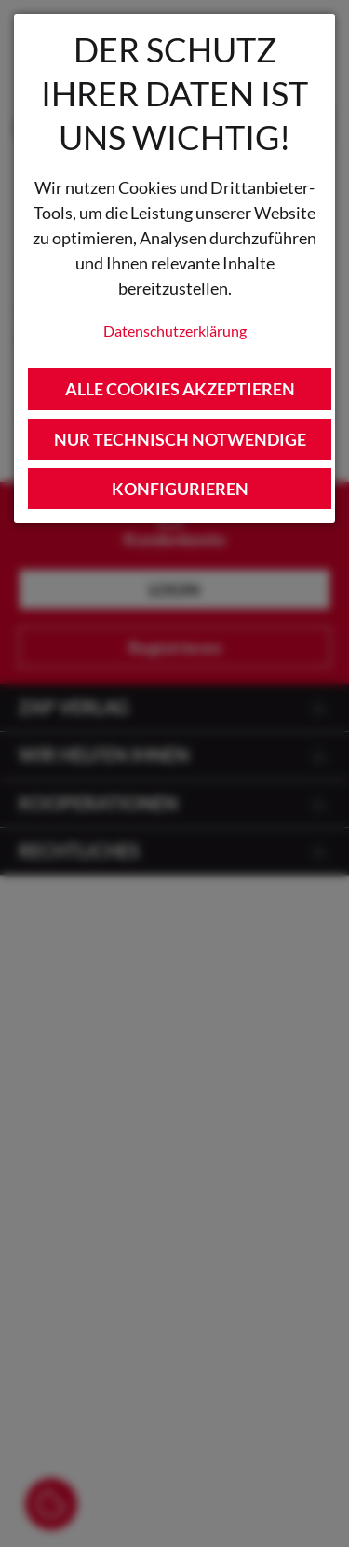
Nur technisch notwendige (180, 439)
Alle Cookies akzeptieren (180, 389)
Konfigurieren (180, 488)
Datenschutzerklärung (175, 330)
